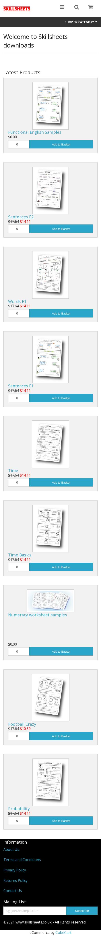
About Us (11, 849)
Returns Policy (15, 880)
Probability (19, 808)
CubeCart (63, 932)
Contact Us (12, 890)
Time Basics (19, 555)
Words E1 (17, 301)
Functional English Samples (34, 132)
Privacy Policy (14, 870)
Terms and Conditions (22, 859)
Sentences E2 (21, 216)
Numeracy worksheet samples (37, 615)
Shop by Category (81, 22)
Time (13, 470)
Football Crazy (22, 724)
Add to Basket (61, 144)
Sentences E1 (21, 386)
